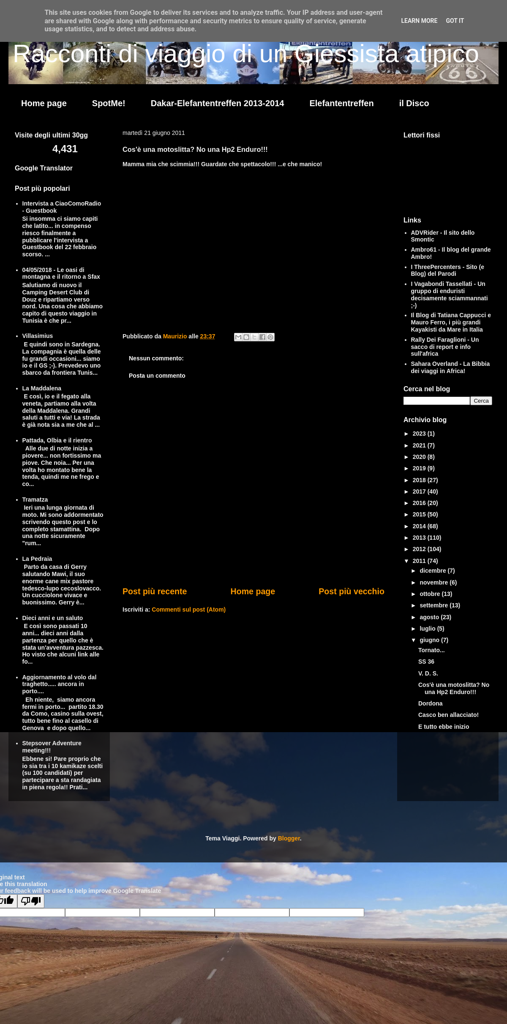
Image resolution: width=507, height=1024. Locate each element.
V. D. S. (428, 673)
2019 (420, 468)
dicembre (433, 570)
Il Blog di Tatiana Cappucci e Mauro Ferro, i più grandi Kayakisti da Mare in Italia (451, 322)
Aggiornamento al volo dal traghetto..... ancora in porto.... (59, 684)
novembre (435, 582)
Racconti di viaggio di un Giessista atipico (246, 53)
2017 (420, 491)
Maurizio (176, 336)
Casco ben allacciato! (448, 714)
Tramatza (35, 499)
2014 (420, 526)
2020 (420, 456)
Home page (44, 103)
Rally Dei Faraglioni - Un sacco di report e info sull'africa (445, 346)
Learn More (419, 20)
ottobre (431, 593)
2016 (420, 503)
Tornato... (431, 650)
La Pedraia (37, 558)
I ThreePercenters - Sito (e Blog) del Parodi (448, 270)
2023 (420, 433)
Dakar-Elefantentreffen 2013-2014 (217, 103)
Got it (455, 20)
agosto (430, 617)
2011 (420, 560)
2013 (420, 537)
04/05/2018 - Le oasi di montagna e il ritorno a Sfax (61, 273)
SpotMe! (108, 103)
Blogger (289, 838)
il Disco (414, 103)
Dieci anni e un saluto (52, 618)
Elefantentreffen (341, 103)
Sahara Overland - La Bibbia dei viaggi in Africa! (450, 367)
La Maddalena (42, 388)
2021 (420, 445)
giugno (430, 640)
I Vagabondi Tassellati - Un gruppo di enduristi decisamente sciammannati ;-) (449, 294)
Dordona (430, 703)
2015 (420, 514)
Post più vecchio (351, 591)
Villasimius (37, 335)
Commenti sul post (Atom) (189, 609)
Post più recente (155, 591)
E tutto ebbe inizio (443, 726)
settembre (435, 605)
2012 (420, 549)
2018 (420, 480)
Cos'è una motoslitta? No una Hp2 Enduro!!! (453, 688)
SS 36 (426, 661)
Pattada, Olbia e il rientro (57, 440)
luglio (428, 628)
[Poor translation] (30, 901)
